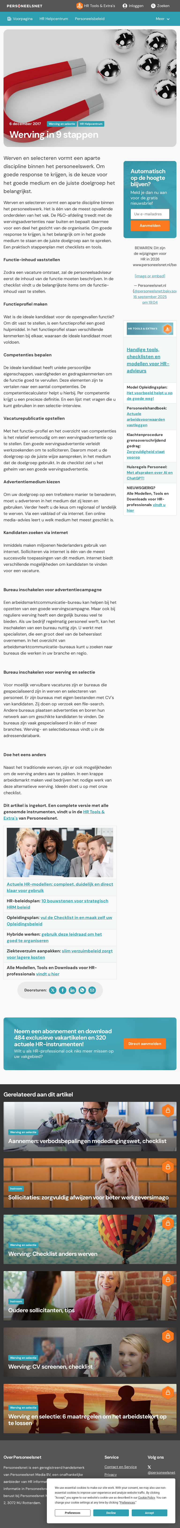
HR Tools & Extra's (95, 6)
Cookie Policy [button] (146, 1497)
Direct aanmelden (144, 1043)
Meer (160, 18)
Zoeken (159, 6)
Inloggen (132, 6)
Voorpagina (20, 18)
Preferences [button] (127, 1502)
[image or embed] (150, 276)
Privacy (111, 1474)
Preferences (72, 1513)
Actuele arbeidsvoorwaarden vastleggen (146, 419)
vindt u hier (47, 974)
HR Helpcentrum (54, 18)
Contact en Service (121, 1467)
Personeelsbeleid (90, 18)
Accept (149, 1513)
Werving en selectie (62, 124)
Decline (111, 1513)
